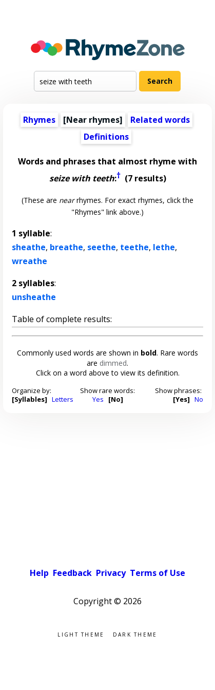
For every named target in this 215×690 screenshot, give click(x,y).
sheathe (29, 247)
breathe (66, 247)
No (198, 399)
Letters (62, 399)
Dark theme (135, 634)
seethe (101, 247)
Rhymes (39, 119)
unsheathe (34, 297)
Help (39, 573)
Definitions (106, 136)
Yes (98, 399)
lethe (164, 247)
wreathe (29, 261)
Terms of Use (157, 573)
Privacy (111, 573)
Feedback (72, 573)
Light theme (80, 634)
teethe (134, 247)
